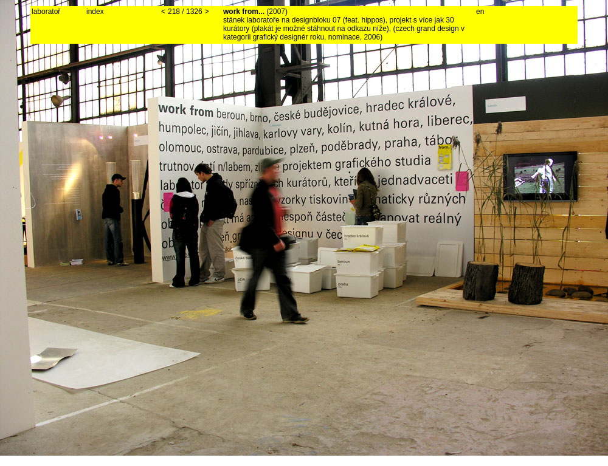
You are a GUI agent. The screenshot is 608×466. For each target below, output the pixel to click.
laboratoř (46, 11)
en (480, 11)
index (95, 11)
